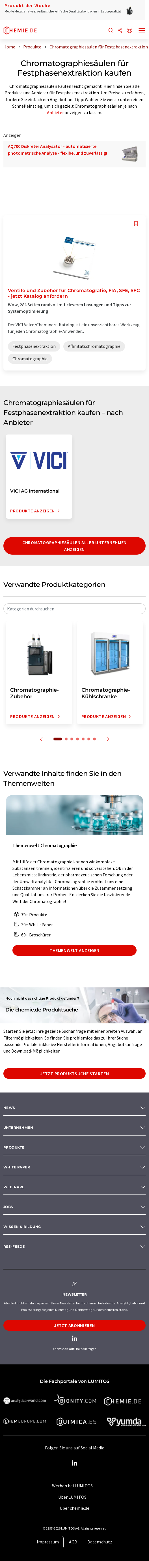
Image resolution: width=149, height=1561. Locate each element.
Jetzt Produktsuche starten (74, 1073)
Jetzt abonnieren (74, 1325)
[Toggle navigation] (142, 31)
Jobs (8, 1207)
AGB (73, 1542)
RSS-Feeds (14, 1246)
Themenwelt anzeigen (74, 950)
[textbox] (74, 608)
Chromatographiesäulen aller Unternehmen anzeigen (74, 546)
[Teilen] (120, 30)
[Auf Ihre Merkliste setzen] (136, 224)
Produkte (13, 1147)
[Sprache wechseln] (129, 30)
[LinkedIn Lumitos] (75, 1463)
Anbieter (55, 112)
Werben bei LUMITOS (72, 1485)
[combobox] (74, 608)
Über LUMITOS (72, 1497)
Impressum (48, 1542)
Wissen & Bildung (22, 1226)
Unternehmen (18, 1127)
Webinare (14, 1187)
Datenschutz (99, 1542)
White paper (16, 1167)
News (9, 1108)
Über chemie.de (74, 1508)
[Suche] (111, 30)
